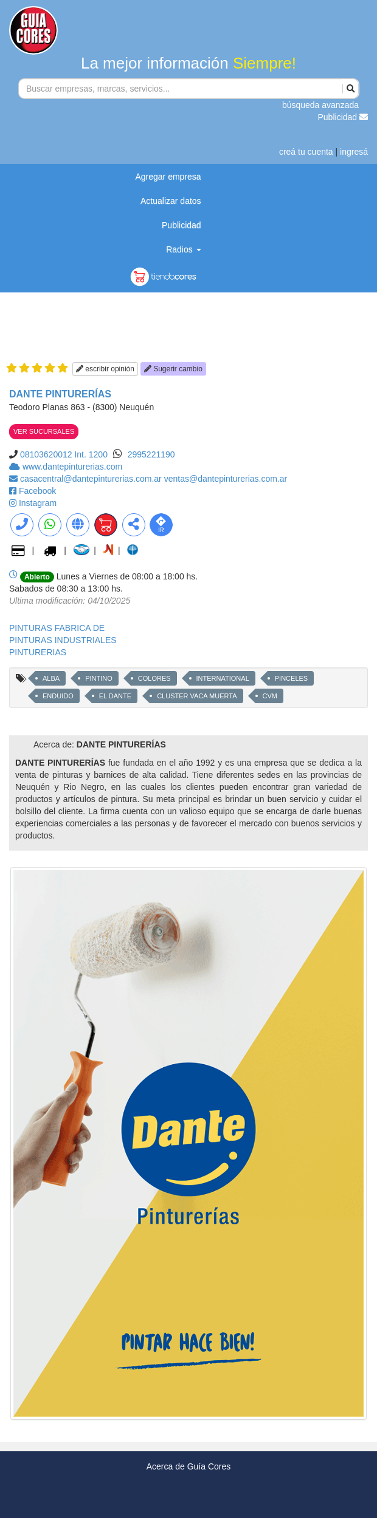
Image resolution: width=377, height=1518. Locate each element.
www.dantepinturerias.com (72, 466)
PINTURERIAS (37, 652)
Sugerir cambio (173, 369)
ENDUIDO (58, 696)
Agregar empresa (168, 176)
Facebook (37, 491)
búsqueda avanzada (320, 105)
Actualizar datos (170, 201)
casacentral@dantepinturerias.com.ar (92, 479)
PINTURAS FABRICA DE (57, 628)
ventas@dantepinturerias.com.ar (226, 479)
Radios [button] (183, 249)
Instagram (38, 503)
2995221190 (151, 454)
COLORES (154, 678)
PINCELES (291, 678)
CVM (270, 696)
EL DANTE (115, 696)
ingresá (354, 152)
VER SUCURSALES (43, 431)
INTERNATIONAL (222, 678)
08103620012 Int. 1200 (64, 454)
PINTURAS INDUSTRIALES (63, 640)
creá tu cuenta (306, 152)
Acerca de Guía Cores (189, 1466)
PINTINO (98, 678)
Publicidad (343, 117)
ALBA (51, 678)
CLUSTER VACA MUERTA (197, 696)
